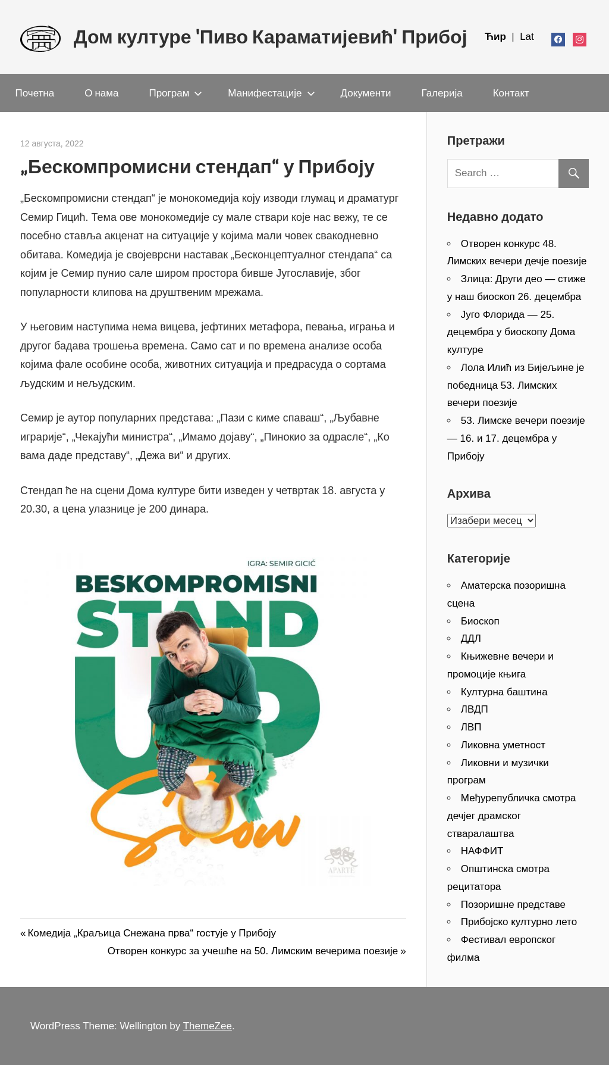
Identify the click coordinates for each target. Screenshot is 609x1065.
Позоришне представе (513, 904)
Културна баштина (504, 692)
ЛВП (471, 727)
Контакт (511, 92)
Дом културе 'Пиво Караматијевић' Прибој (270, 36)
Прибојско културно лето (519, 921)
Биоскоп (480, 621)
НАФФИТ (482, 851)
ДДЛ (471, 638)
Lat (527, 36)
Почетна (35, 92)
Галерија (441, 92)
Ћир (496, 36)
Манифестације (271, 92)
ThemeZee (207, 1026)
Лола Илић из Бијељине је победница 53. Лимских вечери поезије (516, 385)
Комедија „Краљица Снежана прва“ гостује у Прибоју (151, 933)
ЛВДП (474, 709)
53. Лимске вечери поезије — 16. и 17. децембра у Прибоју (516, 438)
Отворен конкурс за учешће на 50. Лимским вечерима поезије (253, 951)
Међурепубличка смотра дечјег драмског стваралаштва (511, 815)
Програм (175, 92)
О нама (101, 92)
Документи (366, 92)
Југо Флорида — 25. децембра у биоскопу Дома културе (511, 332)
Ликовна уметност (503, 745)
